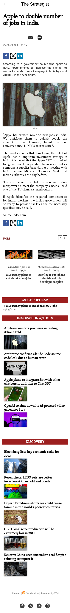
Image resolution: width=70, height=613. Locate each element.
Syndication (32, 593)
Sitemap (15, 593)
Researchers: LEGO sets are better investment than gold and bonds (28, 479)
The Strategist (35, 4)
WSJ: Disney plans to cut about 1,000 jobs (18, 276)
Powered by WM (50, 593)
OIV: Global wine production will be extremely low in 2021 (29, 531)
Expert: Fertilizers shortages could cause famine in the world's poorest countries (33, 505)
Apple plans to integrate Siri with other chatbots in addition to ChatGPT (32, 382)
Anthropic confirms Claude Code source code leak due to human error (32, 356)
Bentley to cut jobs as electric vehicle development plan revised (51, 277)
